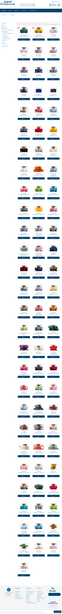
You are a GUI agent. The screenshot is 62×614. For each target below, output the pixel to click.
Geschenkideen (4, 46)
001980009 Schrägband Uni (38, 115)
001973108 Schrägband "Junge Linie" (53, 511)
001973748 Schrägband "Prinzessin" (24, 234)
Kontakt (39, 601)
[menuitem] (28, 4)
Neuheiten (3, 26)
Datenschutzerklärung (30, 603)
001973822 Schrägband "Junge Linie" (38, 214)
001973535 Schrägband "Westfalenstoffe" (38, 254)
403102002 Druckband (24, 75)
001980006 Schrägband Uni (38, 134)
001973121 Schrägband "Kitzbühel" (38, 511)
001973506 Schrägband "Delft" (38, 273)
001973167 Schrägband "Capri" (53, 452)
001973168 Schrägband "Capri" (38, 452)
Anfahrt (28, 598)
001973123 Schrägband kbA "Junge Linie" (24, 512)
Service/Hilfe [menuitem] (55, 1)
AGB (27, 599)
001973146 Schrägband (24, 492)
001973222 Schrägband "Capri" (23, 412)
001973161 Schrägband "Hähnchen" (38, 472)
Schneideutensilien (6, 38)
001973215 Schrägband (24, 432)
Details (25, 39)
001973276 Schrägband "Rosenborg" (53, 372)
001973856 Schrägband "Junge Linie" (38, 194)
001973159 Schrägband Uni (53, 472)
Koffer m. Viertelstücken (7, 30)
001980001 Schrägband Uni (23, 174)
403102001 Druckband (38, 75)
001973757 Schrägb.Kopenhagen (24, 35)
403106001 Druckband (53, 35)
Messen (28, 596)
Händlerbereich (54, 594)
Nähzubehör (4, 28)
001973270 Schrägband (24, 392)
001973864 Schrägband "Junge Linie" (24, 194)
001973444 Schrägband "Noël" (24, 293)
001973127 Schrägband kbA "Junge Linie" (53, 492)
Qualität (28, 595)
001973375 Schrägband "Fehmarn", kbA (24, 333)
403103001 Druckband (53, 55)
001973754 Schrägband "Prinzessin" (53, 214)
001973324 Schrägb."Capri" (23, 353)
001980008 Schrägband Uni (53, 115)
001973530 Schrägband (24, 273)
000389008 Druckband (24, 571)
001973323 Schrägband (38, 353)
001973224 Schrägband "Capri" (38, 392)
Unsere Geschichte (30, 591)
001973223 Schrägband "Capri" (53, 392)
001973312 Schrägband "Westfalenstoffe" (53, 353)
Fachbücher (4, 43)
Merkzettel (39, 591)
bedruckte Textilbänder (7, 33)
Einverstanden (57, 611)
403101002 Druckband (53, 75)
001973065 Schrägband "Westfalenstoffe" (24, 532)
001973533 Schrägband (53, 253)
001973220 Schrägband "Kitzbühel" (38, 412)
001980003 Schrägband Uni (38, 154)
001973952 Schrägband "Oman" (38, 174)
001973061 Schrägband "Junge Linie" (38, 531)
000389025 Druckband (38, 551)
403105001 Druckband (23, 55)
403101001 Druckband (23, 95)
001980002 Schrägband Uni (53, 154)
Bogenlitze (4, 35)
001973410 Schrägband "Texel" (53, 293)
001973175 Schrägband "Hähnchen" (53, 432)
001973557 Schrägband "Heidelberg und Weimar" (23, 254)
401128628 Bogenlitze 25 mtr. (24, 115)
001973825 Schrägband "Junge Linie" (24, 214)
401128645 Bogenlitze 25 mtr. (53, 95)
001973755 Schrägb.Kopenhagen (38, 35)
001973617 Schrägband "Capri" (53, 234)
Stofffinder (3, 23)
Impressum (28, 601)
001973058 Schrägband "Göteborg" (53, 531)
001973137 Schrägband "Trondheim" (38, 492)
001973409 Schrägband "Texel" (24, 313)
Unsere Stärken (29, 593)
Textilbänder (4, 31)
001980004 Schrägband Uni (23, 154)
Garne (3, 42)
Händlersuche (40, 593)
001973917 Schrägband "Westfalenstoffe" (53, 175)
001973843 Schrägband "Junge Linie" (53, 194)
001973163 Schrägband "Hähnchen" (24, 472)
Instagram (39, 595)
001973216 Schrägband (53, 412)
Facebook (39, 596)
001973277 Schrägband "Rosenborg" (38, 372)
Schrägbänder (5, 37)
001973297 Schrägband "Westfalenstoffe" (24, 373)
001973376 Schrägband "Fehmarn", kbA (53, 314)
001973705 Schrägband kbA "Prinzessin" (38, 234)
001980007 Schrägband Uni (23, 134)
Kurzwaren (4, 40)
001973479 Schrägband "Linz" (53, 273)
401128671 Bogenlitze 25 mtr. (39, 95)
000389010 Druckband (53, 551)
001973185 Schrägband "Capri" (38, 432)
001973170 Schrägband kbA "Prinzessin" (24, 453)
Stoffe (2, 25)
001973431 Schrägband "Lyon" (38, 293)
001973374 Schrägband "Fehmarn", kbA (38, 333)
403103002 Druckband (38, 55)
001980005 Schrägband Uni (53, 134)
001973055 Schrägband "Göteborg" (24, 551)
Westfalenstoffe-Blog (41, 598)
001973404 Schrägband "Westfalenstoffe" (38, 314)
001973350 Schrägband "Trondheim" (53, 333)
